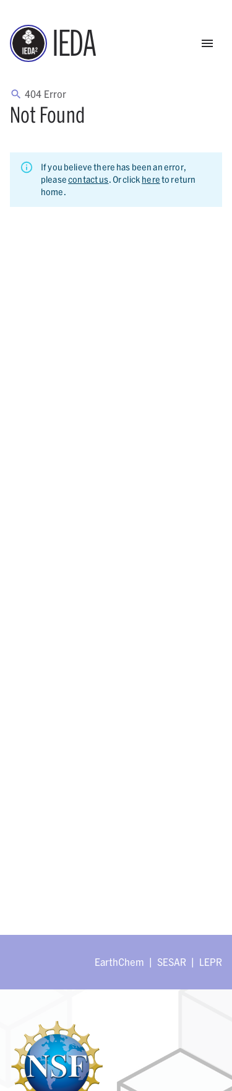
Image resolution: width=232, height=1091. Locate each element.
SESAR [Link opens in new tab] (171, 962)
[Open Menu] (207, 43)
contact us (88, 179)
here (151, 179)
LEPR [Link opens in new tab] (210, 962)
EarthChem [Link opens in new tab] (119, 962)
